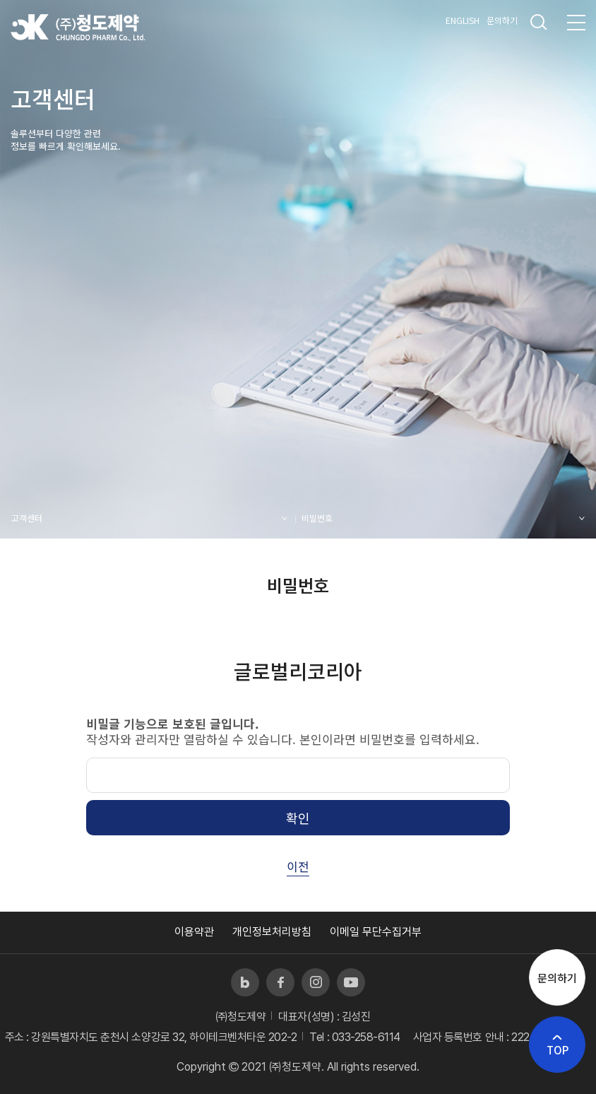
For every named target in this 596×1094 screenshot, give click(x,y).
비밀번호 (317, 518)
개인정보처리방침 (271, 932)
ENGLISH (462, 20)
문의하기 (502, 20)
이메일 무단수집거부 (376, 932)
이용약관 (194, 932)
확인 (298, 817)
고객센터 (26, 518)
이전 (298, 866)
